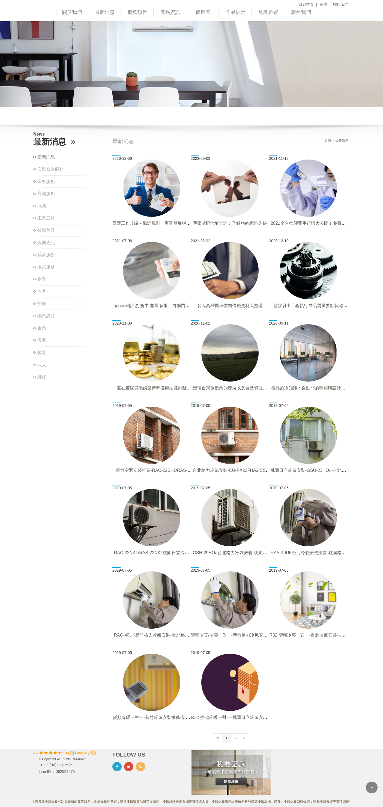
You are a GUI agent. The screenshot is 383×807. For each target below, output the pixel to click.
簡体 (323, 4)
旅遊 (41, 291)
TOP (372, 787)
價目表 (203, 12)
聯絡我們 (340, 4)
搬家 (41, 340)
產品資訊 (170, 12)
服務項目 (137, 12)
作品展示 (236, 12)
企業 (41, 279)
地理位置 (268, 12)
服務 (41, 205)
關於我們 (72, 12)
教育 (41, 352)
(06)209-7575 (61, 765)
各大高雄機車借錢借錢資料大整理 (230, 305)
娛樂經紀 (46, 242)
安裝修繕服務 (50, 169)
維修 (41, 376)
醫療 (41, 303)
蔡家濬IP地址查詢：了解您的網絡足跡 (230, 223)
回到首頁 (306, 4)
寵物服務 (46, 193)
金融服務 (46, 181)
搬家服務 (46, 267)
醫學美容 (46, 230)
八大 (41, 364)
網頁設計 (46, 315)
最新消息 (105, 12)
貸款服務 (46, 254)
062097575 (65, 771)
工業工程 (46, 218)
